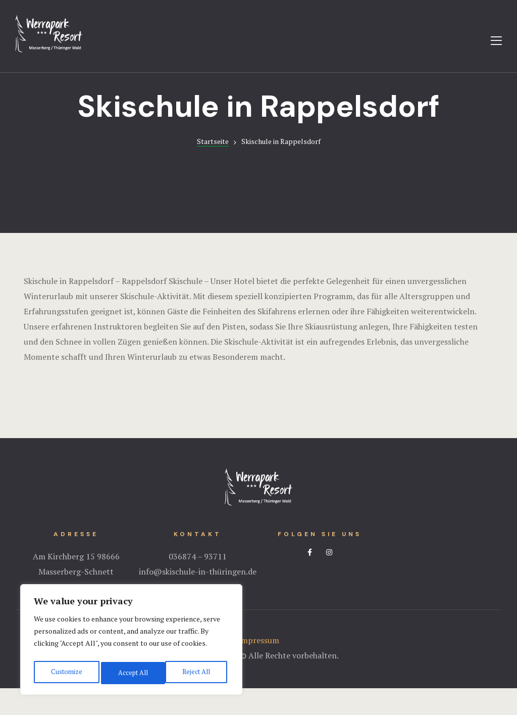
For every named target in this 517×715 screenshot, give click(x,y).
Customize (65, 673)
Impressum (258, 667)
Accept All (197, 673)
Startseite (213, 168)
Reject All (131, 673)
